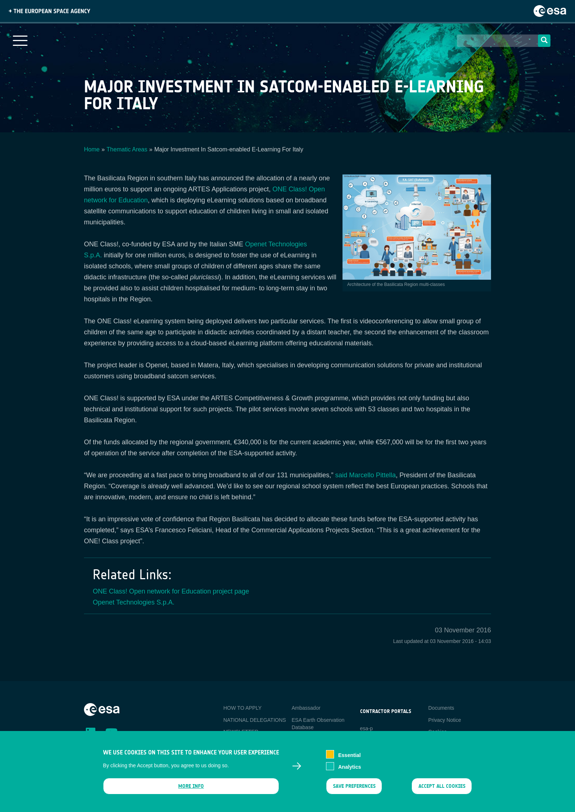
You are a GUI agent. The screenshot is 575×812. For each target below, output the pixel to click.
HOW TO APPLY (242, 708)
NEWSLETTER (241, 732)
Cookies (437, 732)
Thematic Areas (127, 149)
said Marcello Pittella (365, 475)
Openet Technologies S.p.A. (134, 602)
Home (92, 149)
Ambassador (306, 708)
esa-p (366, 728)
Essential (349, 760)
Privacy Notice (444, 720)
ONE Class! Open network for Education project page (171, 591)
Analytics (349, 771)
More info (191, 791)
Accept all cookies (441, 791)
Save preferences (354, 791)
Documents (441, 708)
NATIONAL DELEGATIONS (254, 720)
